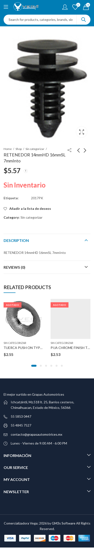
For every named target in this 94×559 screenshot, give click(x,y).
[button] (34, 366)
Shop (19, 149)
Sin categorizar (35, 149)
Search (83, 20)
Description (16, 240)
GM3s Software (64, 523)
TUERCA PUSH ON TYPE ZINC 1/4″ (31, 348)
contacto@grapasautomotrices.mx (36, 434)
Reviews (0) (14, 267)
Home (8, 149)
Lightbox (81, 131)
